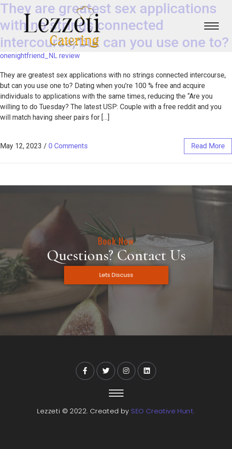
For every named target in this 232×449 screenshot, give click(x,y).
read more (208, 146)
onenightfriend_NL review (40, 56)
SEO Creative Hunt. (163, 411)
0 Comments (68, 146)
